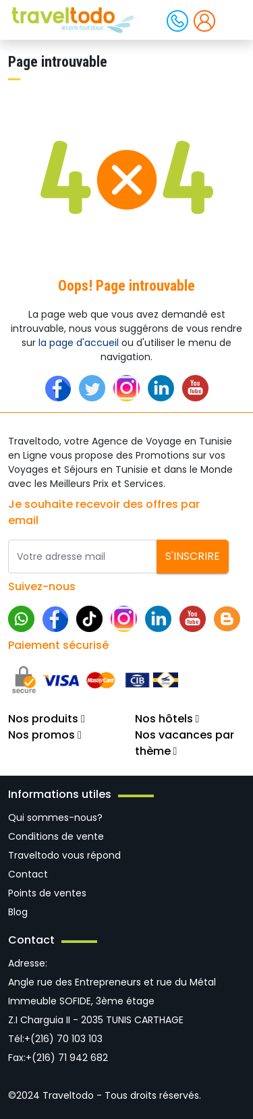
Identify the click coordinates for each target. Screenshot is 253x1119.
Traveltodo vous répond (64, 855)
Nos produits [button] (46, 718)
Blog (18, 912)
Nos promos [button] (45, 735)
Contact (28, 874)
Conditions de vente (56, 836)
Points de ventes (47, 893)
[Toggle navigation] (231, 18)
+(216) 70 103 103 (63, 1038)
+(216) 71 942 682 (67, 1057)
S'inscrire (192, 556)
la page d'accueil (78, 342)
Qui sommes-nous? (55, 817)
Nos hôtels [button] (167, 718)
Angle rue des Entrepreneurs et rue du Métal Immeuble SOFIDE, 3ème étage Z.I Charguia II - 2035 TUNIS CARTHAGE (112, 1001)
